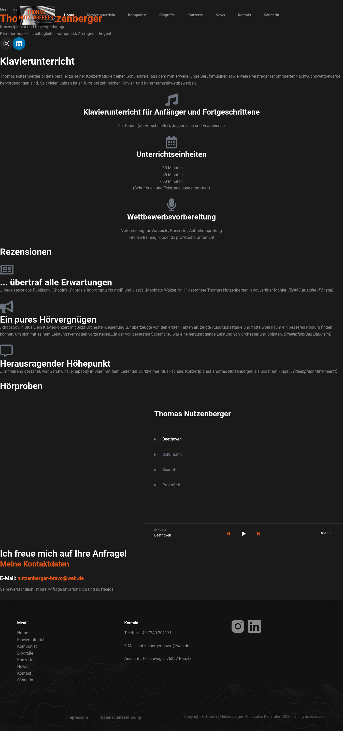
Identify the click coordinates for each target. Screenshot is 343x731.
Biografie (167, 15)
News (220, 15)
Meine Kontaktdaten (34, 563)
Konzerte (195, 15)
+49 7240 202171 (156, 632)
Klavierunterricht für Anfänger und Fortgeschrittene (171, 111)
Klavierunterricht (101, 15)
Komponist (137, 15)
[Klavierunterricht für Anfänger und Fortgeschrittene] (171, 99)
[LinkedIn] (254, 626)
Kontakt (244, 15)
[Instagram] (238, 626)
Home (69, 15)
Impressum (77, 717)
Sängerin (271, 15)
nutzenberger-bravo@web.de (51, 578)
